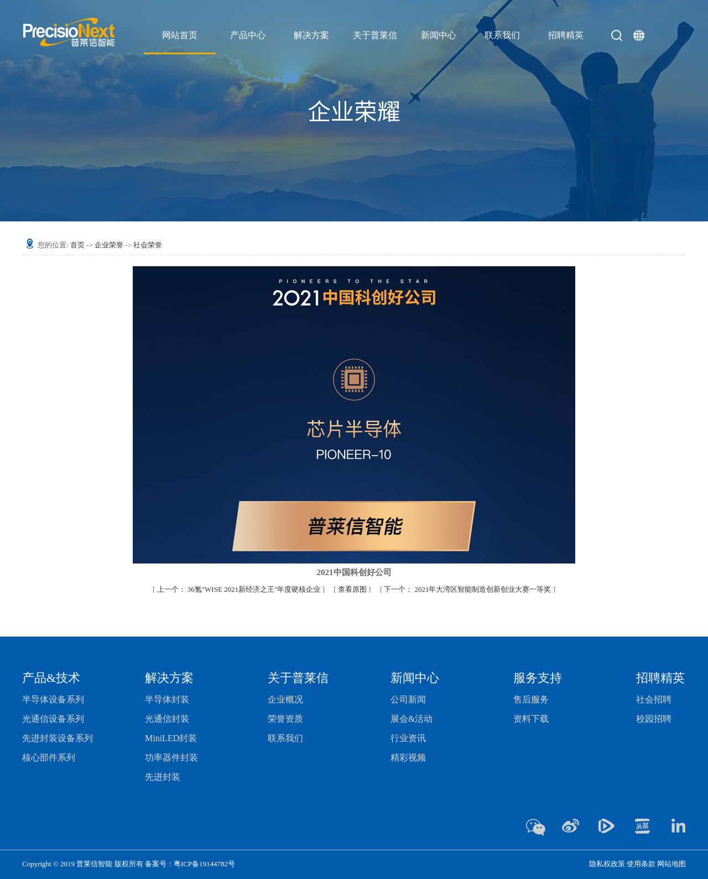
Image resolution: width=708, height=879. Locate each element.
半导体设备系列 (53, 699)
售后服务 (531, 699)
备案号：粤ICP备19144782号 (190, 864)
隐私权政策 (607, 864)
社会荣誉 (147, 245)
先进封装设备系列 (57, 738)
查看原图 (353, 589)
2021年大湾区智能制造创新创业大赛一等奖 (468, 589)
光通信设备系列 (53, 718)
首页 (77, 245)
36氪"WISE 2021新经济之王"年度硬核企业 (239, 589)
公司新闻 (408, 699)
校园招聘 (653, 718)
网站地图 (671, 864)
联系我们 (285, 738)
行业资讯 (408, 738)
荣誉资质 (285, 718)
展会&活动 (412, 718)
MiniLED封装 (171, 738)
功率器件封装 (171, 757)
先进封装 (162, 777)
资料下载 (531, 718)
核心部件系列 (48, 757)
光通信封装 (167, 718)
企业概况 (285, 699)
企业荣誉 (109, 245)
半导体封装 (167, 699)
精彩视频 (408, 757)
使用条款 (641, 864)
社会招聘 (653, 699)
